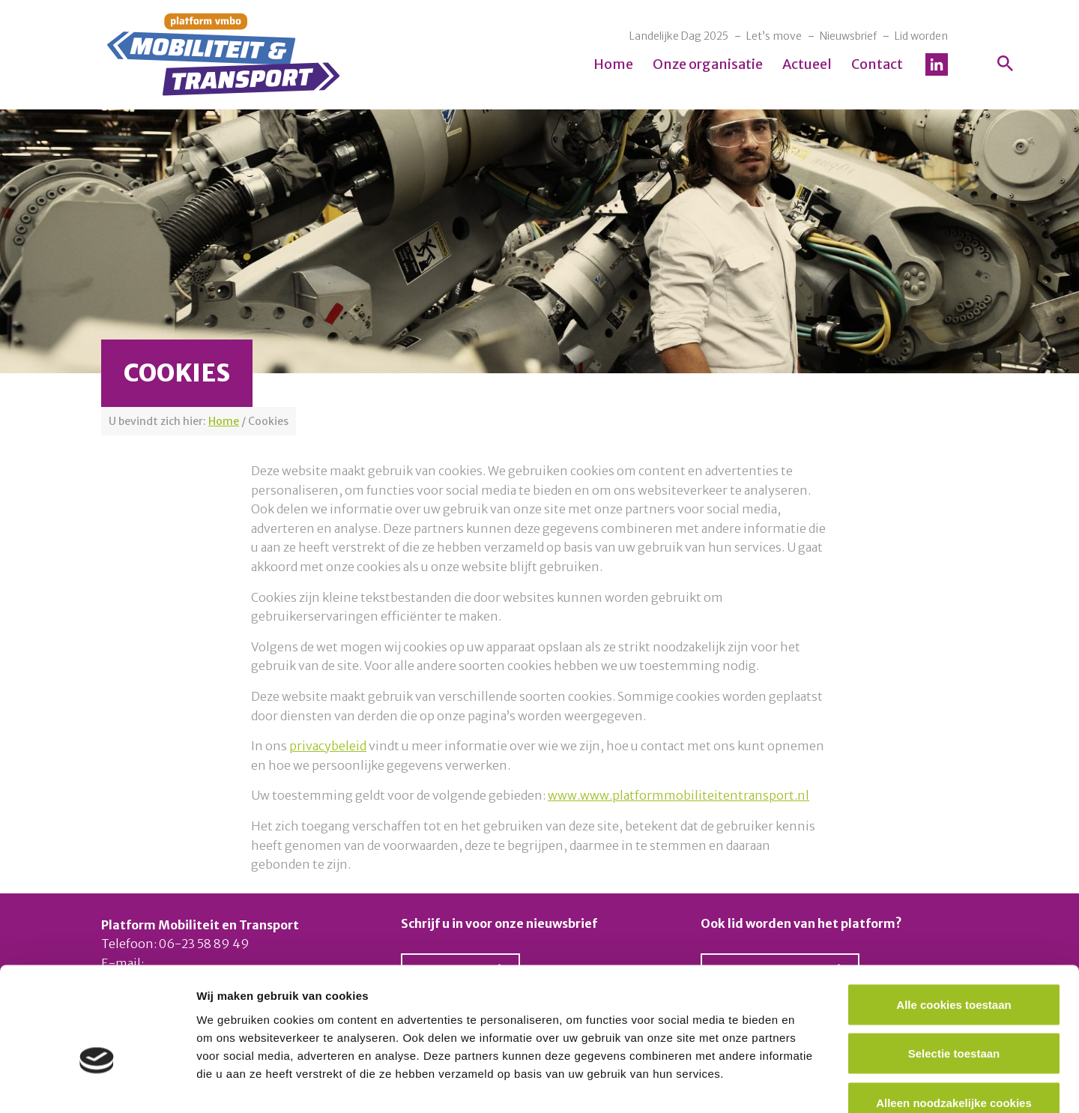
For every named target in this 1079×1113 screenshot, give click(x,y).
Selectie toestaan (954, 965)
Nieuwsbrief (848, 36)
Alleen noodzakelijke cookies (954, 1014)
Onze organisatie (708, 64)
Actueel (807, 64)
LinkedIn (936, 64)
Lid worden (921, 36)
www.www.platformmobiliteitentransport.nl (678, 795)
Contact (877, 64)
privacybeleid (327, 745)
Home (613, 64)
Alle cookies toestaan (953, 916)
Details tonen (809, 1083)
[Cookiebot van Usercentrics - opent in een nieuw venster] (97, 1084)
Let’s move (774, 36)
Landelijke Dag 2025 (678, 36)
